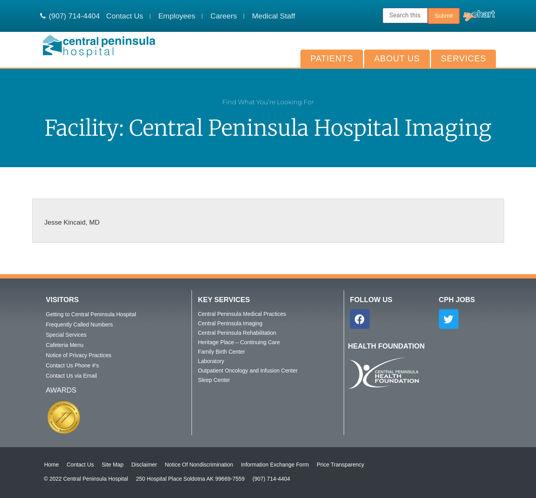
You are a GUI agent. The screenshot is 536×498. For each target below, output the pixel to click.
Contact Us (80, 464)
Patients (331, 58)
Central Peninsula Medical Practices (242, 314)
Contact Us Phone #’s (72, 365)
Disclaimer (144, 464)
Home (51, 464)
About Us (397, 58)
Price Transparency (340, 464)
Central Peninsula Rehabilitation (237, 333)
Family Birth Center (221, 352)
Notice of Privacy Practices (79, 355)
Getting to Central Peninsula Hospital (91, 314)
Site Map (112, 464)
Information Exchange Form (275, 464)
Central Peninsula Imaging (230, 323)
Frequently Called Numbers (79, 324)
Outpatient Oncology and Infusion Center (248, 370)
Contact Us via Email (71, 376)
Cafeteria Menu (65, 345)
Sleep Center (214, 380)
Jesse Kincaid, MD (72, 222)
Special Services (66, 335)
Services (463, 58)
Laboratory (211, 361)
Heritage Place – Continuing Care (239, 342)
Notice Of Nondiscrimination (199, 464)
